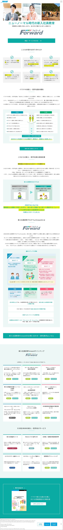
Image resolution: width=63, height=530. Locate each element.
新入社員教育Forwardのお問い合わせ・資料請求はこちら (31, 336)
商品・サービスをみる (31, 41)
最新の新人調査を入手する (31, 148)
